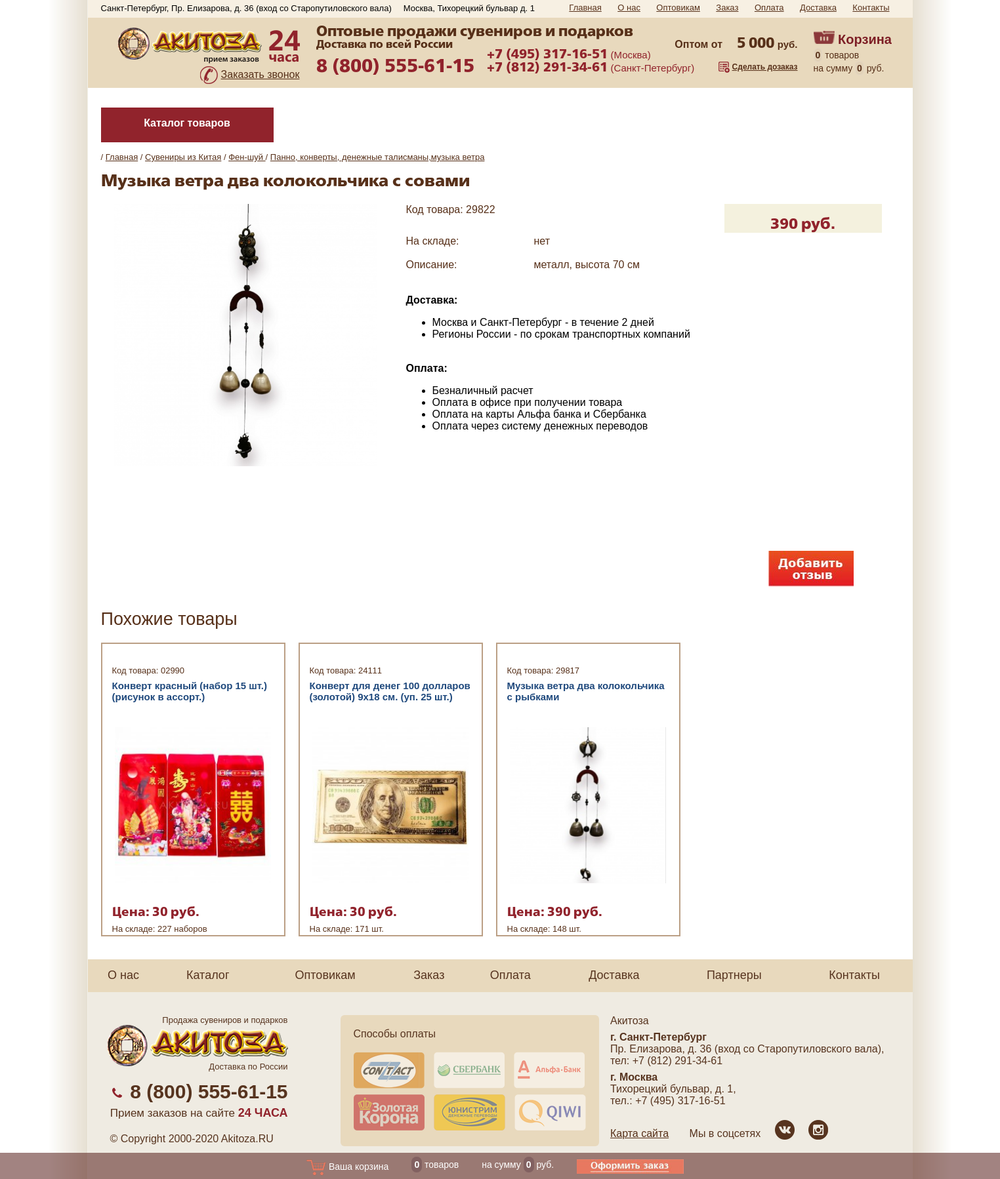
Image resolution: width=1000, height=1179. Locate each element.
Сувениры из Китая (183, 157)
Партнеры (734, 975)
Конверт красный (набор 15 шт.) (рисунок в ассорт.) (190, 691)
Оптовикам (678, 7)
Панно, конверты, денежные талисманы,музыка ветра (377, 157)
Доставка (818, 7)
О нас (628, 7)
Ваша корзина (347, 1166)
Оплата (769, 7)
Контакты (870, 7)
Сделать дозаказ (765, 66)
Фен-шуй (246, 157)
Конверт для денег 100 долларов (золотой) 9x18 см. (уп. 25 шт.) (390, 691)
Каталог (207, 975)
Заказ (727, 7)
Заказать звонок (260, 74)
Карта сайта (639, 1133)
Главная (585, 7)
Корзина (865, 39)
